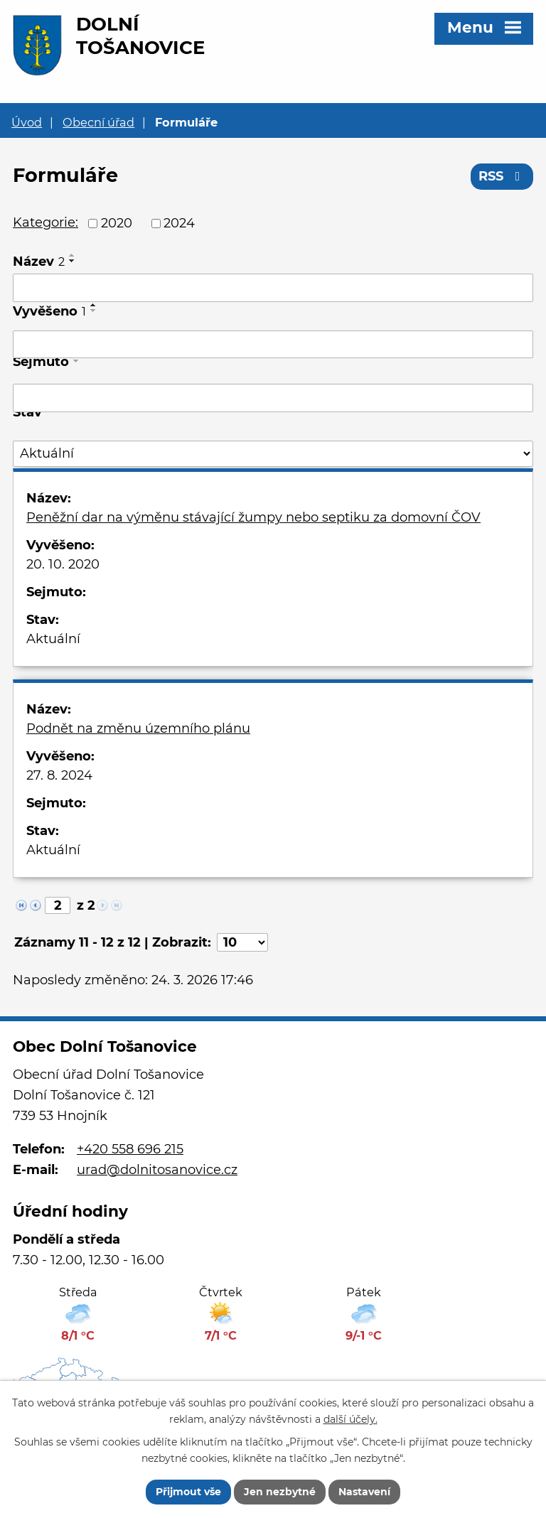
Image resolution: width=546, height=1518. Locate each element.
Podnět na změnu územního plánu (138, 728)
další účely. (350, 1419)
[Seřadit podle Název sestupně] (72, 261)
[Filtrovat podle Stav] (273, 454)
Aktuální (53, 639)
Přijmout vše (188, 1491)
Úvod (26, 122)
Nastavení (364, 1491)
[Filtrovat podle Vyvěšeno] (273, 344)
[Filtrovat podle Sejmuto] (273, 398)
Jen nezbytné (280, 1491)
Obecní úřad (98, 122)
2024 (179, 223)
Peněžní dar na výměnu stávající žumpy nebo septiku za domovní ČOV (253, 517)
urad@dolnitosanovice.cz (157, 1170)
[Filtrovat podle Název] (273, 288)
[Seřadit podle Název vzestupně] (72, 255)
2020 (116, 223)
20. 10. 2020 (63, 564)
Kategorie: (45, 222)
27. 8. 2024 (59, 775)
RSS (502, 176)
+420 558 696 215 (130, 1149)
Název (39, 261)
